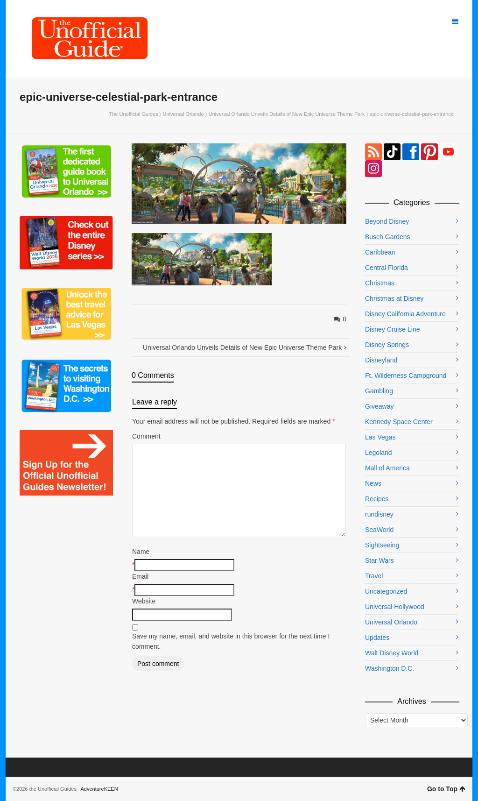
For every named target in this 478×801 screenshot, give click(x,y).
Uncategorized (386, 591)
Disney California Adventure (405, 314)
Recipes (377, 499)
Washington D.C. (389, 668)
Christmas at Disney (394, 298)
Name (140, 551)
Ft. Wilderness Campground (405, 375)
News (373, 483)
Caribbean (380, 252)
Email (140, 576)
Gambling (379, 391)
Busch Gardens (387, 237)
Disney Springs (387, 344)
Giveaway (379, 406)
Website (143, 601)
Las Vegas (380, 437)
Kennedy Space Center (399, 421)
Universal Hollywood (394, 606)
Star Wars (379, 560)
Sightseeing (382, 545)
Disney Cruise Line (392, 329)
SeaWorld (379, 529)
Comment (146, 436)
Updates (377, 637)
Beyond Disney (387, 221)
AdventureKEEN (99, 789)
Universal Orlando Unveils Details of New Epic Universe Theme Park (287, 114)
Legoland (378, 452)
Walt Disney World (391, 653)
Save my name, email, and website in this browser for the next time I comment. (231, 641)
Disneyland (381, 360)
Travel (374, 576)
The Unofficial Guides (133, 114)
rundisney (379, 514)
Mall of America (387, 468)
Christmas (379, 283)
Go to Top (446, 789)
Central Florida (386, 267)
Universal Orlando (183, 114)
